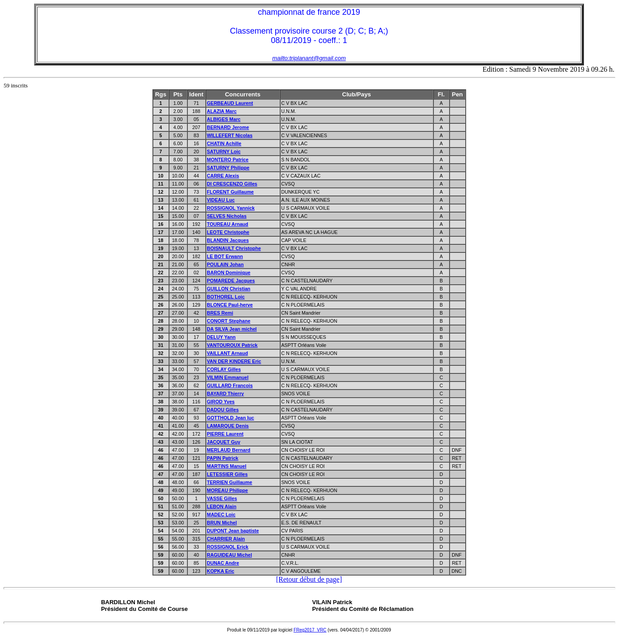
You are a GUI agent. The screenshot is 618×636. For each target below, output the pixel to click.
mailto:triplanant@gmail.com (309, 58)
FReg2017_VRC (310, 629)
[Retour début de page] (309, 579)
